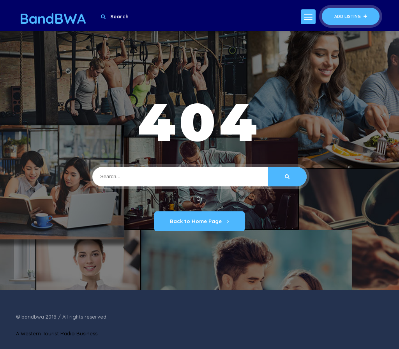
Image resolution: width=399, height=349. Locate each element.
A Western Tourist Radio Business (56, 333)
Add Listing (350, 16)
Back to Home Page (199, 221)
